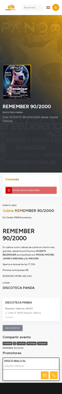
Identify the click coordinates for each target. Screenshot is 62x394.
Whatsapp (31, 343)
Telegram (42, 343)
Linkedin (21, 343)
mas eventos (12, 328)
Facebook (7, 343)
